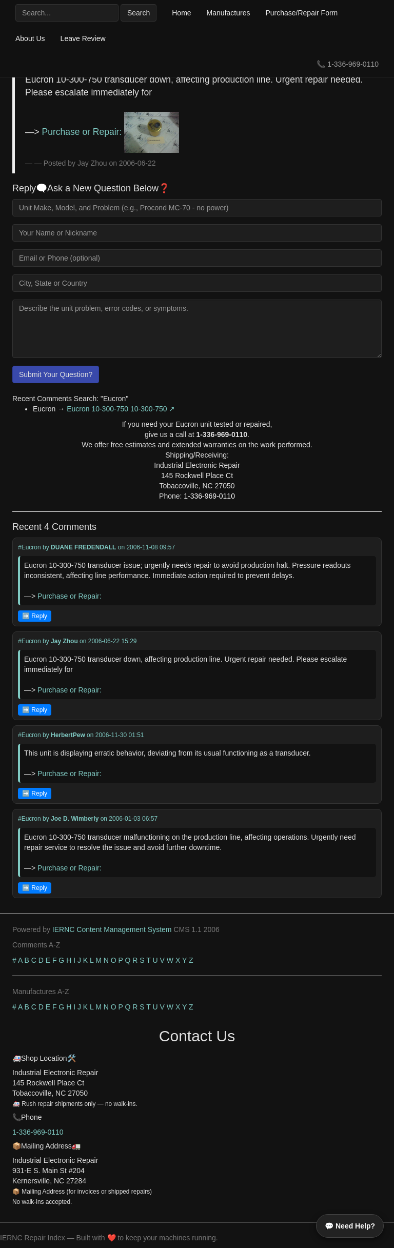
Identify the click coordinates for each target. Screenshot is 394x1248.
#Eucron (29, 547)
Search (138, 13)
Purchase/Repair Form (301, 13)
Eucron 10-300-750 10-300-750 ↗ (121, 409)
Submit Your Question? (55, 374)
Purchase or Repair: (110, 132)
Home (181, 13)
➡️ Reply (34, 616)
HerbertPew (68, 735)
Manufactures (228, 13)
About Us (30, 38)
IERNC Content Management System (112, 929)
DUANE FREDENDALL (83, 547)
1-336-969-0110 (353, 64)
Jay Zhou (64, 641)
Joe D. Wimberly (74, 818)
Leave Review (83, 38)
